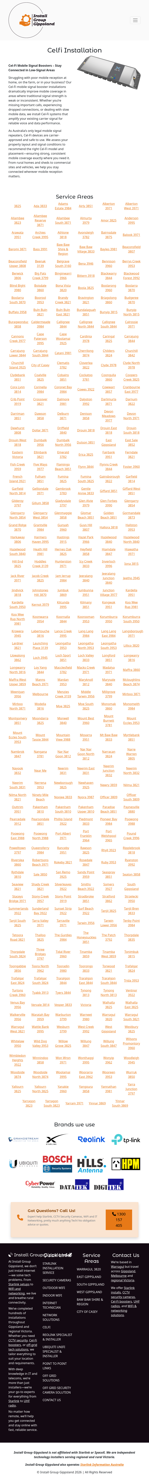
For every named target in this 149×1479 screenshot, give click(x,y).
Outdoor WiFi (54, 1288)
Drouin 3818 (86, 430)
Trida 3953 (131, 980)
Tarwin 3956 (86, 923)
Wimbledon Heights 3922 (17, 1060)
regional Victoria (122, 1280)
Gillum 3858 (40, 503)
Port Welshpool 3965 (108, 835)
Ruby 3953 (108, 862)
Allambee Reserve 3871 (40, 220)
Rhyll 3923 (108, 850)
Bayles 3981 (108, 249)
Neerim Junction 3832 (108, 770)
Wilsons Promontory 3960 (131, 1043)
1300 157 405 (119, 1219)
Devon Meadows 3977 (109, 416)
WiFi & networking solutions (124, 1310)
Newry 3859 (108, 785)
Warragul (117, 1267)
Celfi (46, 1327)
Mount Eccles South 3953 (17, 737)
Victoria (85, 1005)
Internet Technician (52, 1305)
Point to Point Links (55, 1366)
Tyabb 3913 (40, 993)
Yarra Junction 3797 (131, 1089)
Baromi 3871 (18, 249)
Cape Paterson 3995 (40, 338)
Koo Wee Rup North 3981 (17, 619)
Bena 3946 (85, 263)
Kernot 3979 (40, 605)
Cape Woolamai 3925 (63, 338)
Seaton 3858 (131, 874)
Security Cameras (57, 1280)
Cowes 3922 (86, 389)
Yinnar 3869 (97, 1103)
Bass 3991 (40, 249)
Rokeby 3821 (63, 862)
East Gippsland (89, 1277)
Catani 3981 (63, 353)
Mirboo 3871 (131, 694)
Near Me (40, 770)
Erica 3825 (86, 454)
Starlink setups (19, 1284)
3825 (17, 206)
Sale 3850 (40, 874)
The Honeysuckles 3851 (86, 937)
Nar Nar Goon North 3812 (85, 754)
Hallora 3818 (109, 527)
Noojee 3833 (63, 797)
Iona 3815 (131, 564)
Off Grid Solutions (51, 1378)
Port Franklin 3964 (85, 835)
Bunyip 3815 (108, 312)
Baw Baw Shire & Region (63, 249)
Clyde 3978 (108, 365)
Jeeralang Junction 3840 (108, 578)
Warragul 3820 (89, 1269)
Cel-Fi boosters (121, 1301)
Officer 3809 (108, 797)
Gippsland (128, 1271)
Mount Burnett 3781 (108, 720)
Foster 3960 (131, 467)
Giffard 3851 (108, 491)
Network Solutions (51, 1317)
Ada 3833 (40, 206)
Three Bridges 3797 (40, 954)
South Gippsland (91, 1284)
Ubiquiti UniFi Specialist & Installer (54, 1351)
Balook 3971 (131, 235)
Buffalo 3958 (18, 312)
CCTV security (18, 1340)
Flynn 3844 (86, 467)
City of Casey (40, 365)
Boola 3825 (86, 288)
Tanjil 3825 (108, 911)
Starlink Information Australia (102, 1465)
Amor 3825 (108, 220)
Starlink (14, 1401)
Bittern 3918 (86, 276)
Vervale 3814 (40, 1005)
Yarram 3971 (74, 1103)
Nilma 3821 (131, 785)
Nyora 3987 (86, 797)
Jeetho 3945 (131, 578)
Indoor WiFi (52, 1295)
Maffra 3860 (131, 670)
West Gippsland (89, 1292)
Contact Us (52, 1400)
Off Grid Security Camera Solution (57, 1390)
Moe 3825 (63, 706)
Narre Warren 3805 (131, 754)
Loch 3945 (40, 658)
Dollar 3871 (40, 430)
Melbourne (40, 694)
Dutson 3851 (86, 442)
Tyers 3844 (63, 993)
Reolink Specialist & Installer (57, 1337)
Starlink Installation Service (53, 1268)
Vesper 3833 (63, 1005)
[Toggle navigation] (135, 20)
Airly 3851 (86, 206)
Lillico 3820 (131, 645)
